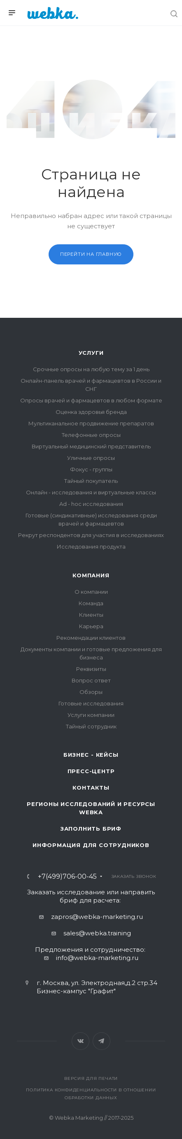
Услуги (91, 352)
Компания (90, 575)
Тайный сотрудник (91, 726)
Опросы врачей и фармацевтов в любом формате (91, 400)
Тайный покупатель (91, 481)
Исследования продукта (91, 546)
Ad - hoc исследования (91, 504)
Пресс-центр (91, 771)
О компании (91, 591)
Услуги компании (91, 715)
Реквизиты (91, 669)
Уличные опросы (91, 458)
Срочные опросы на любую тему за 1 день (91, 369)
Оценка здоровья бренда (91, 412)
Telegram (101, 1041)
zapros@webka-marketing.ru (97, 917)
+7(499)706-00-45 (67, 876)
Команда (91, 603)
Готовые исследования (91, 703)
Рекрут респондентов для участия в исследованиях (91, 535)
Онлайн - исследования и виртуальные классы (91, 492)
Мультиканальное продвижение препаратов (91, 423)
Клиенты (91, 614)
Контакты (90, 787)
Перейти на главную (91, 254)
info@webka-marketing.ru (97, 958)
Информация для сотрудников (91, 845)
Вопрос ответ (91, 680)
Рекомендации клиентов (91, 637)
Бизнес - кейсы (90, 754)
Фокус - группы (91, 469)
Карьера (91, 626)
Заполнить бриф (91, 828)
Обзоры (91, 692)
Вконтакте (80, 1041)
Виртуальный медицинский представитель (91, 446)
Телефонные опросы (91, 435)
